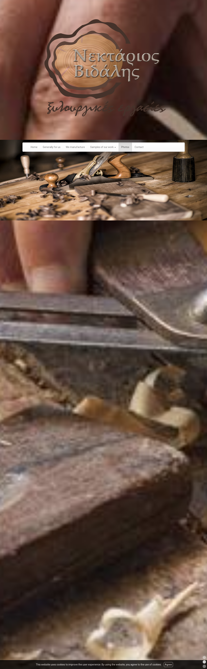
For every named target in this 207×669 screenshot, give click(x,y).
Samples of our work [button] (103, 147)
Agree (168, 664)
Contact (139, 147)
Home (34, 147)
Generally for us (51, 147)
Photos (125, 147)
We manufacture (75, 147)
